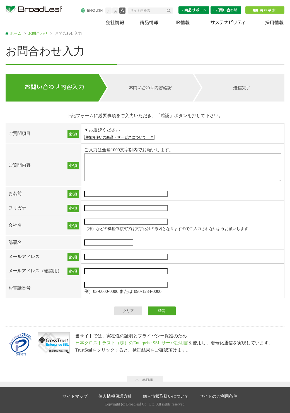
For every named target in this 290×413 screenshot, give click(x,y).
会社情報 (118, 24)
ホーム (15, 33)
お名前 (15, 193)
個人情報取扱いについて (166, 396)
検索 (170, 11)
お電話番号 (19, 288)
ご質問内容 (19, 165)
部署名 (15, 242)
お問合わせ (38, 33)
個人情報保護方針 (115, 396)
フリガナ (17, 208)
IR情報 (182, 24)
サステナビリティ (228, 24)
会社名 (15, 225)
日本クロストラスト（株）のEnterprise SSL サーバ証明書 (131, 342)
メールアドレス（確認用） (35, 270)
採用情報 (271, 24)
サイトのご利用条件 (218, 396)
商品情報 (149, 24)
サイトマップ (75, 396)
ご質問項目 (19, 133)
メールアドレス (24, 256)
